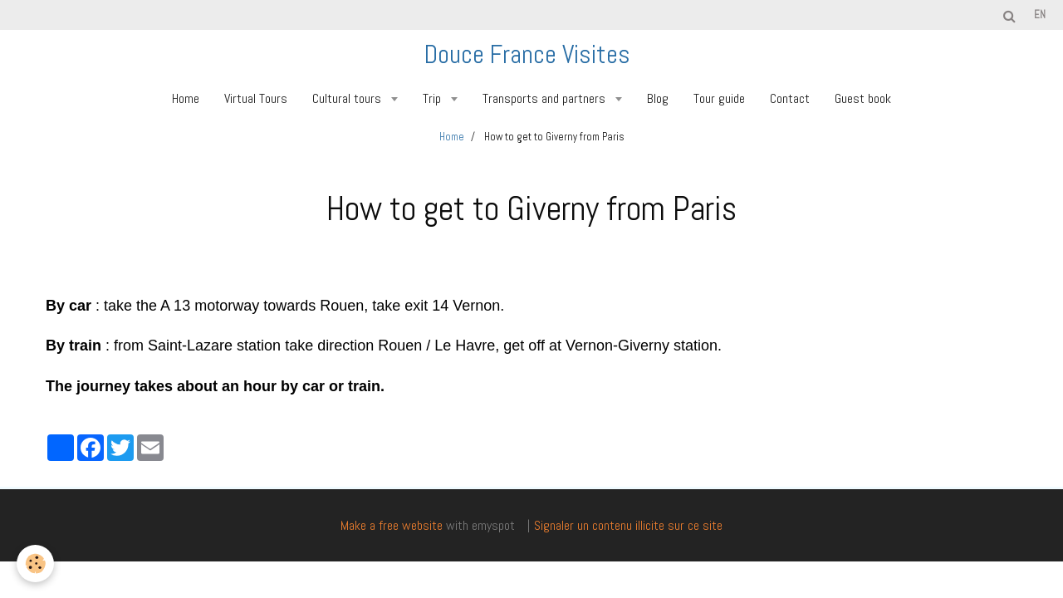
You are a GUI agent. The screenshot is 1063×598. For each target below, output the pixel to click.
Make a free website (391, 525)
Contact (790, 98)
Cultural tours (348, 98)
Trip (433, 98)
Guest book (863, 98)
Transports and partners (546, 98)
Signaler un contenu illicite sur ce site (628, 525)
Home (185, 98)
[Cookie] (35, 563)
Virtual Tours (255, 98)
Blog (658, 98)
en (1040, 14)
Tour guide (719, 98)
